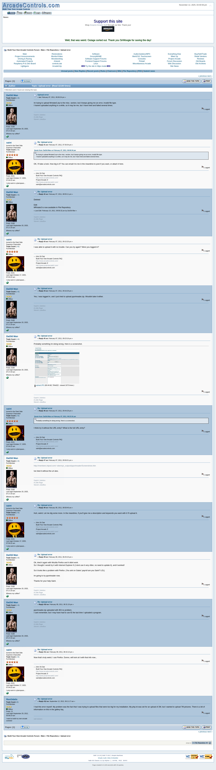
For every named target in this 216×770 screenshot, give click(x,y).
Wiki (120, 71)
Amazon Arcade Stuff (98, 25)
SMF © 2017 (106, 755)
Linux (96, 64)
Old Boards (200, 61)
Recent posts (93, 71)
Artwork (57, 61)
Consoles (142, 59)
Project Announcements (25, 56)
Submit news (149, 71)
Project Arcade (174, 59)
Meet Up (174, 56)
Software (95, 54)
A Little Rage (38, 117)
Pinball (142, 61)
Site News (174, 66)
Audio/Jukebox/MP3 (142, 54)
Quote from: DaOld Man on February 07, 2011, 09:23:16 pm (55, 416)
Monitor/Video (57, 56)
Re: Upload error (45, 142)
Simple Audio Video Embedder (108, 758)
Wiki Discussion (174, 64)
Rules (103, 71)
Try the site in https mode (95, 66)
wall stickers (38, 719)
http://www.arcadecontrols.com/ (47, 178)
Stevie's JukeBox (40, 119)
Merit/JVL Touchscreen (141, 56)
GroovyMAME (96, 56)
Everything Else (174, 54)
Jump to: (188, 743)
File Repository (129, 71)
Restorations (57, 54)
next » (209, 76)
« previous (202, 76)
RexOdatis (11, 699)
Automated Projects (25, 61)
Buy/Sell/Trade (201, 54)
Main (25, 54)
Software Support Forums (95, 59)
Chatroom (111, 71)
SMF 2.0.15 (97, 755)
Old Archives (200, 64)
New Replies (80, 71)
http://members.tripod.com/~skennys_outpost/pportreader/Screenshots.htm (65, 466)
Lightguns (25, 66)
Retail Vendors (201, 56)
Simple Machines (117, 755)
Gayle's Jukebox (39, 115)
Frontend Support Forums (95, 61)
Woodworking (57, 59)
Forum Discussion (174, 61)
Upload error (43, 95)
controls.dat (57, 64)
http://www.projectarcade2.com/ (47, 182)
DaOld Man (12, 95)
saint (9, 142)
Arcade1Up (57, 66)
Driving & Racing (25, 59)
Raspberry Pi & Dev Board (25, 64)
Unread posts (67, 71)
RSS (140, 71)
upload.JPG (39, 385)
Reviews (200, 59)
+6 (18, 150)
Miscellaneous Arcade (142, 64)
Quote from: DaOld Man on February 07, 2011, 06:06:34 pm (55, 150)
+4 (18, 98)
